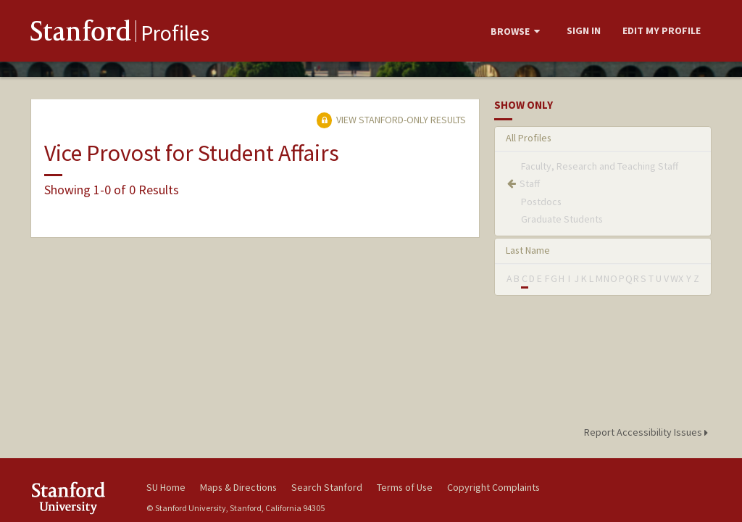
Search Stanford (326, 487)
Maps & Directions (238, 487)
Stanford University (81, 497)
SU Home (166, 487)
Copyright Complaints (493, 487)
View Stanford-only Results (391, 119)
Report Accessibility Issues (648, 432)
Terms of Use (405, 487)
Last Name (528, 250)
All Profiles (528, 137)
